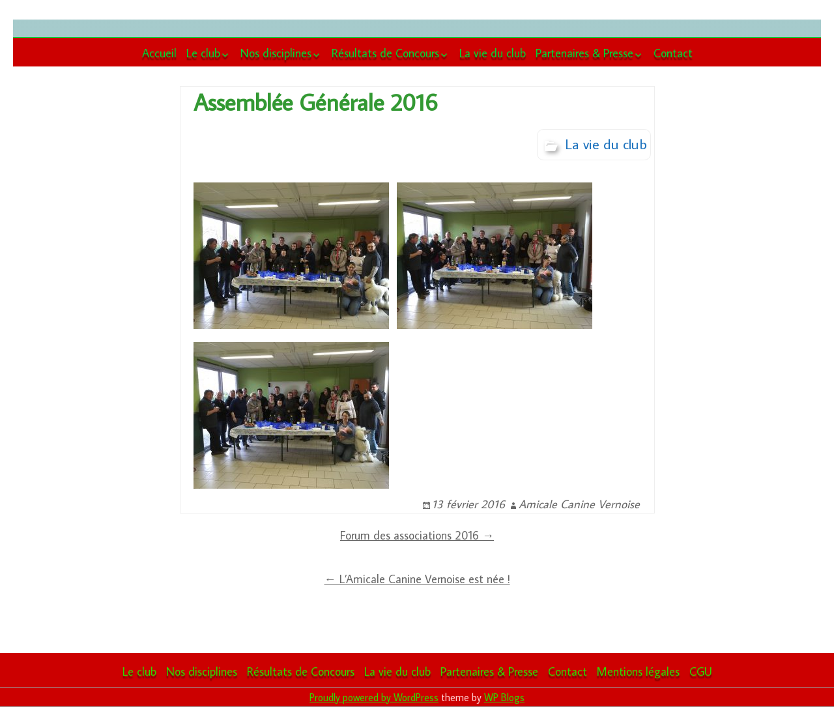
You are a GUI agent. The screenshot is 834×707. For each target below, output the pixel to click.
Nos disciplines (275, 53)
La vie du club (492, 53)
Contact (673, 53)
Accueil (159, 53)
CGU (700, 671)
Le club (203, 53)
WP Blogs (504, 697)
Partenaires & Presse (584, 53)
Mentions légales (638, 671)
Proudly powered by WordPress (374, 697)
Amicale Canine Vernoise (579, 504)
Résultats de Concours (385, 53)
